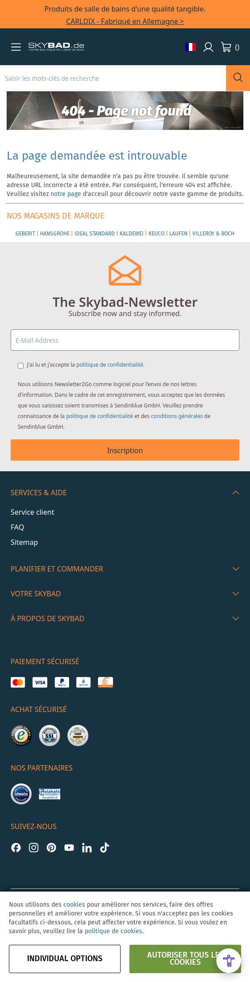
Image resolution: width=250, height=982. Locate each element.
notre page (66, 194)
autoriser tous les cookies (185, 959)
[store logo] (56, 47)
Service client (32, 512)
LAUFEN (178, 234)
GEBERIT (25, 234)
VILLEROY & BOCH (213, 234)
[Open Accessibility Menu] (228, 960)
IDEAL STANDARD (94, 234)
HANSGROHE (55, 234)
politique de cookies (113, 931)
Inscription (125, 450)
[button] (16, 47)
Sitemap (24, 542)
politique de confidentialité (109, 364)
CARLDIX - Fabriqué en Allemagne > (125, 21)
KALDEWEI (132, 234)
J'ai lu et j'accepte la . (86, 364)
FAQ (17, 527)
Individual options (64, 959)
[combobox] (113, 78)
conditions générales (177, 416)
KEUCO (156, 234)
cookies (74, 905)
